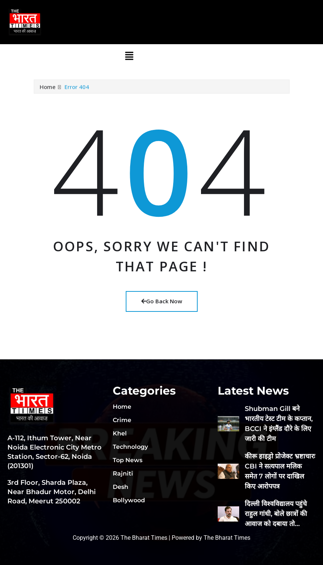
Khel (120, 433)
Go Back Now (161, 301)
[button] (129, 55)
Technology (130, 446)
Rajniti (123, 473)
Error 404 (77, 89)
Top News (127, 460)
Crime (122, 420)
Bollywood (129, 500)
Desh (120, 486)
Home (48, 89)
